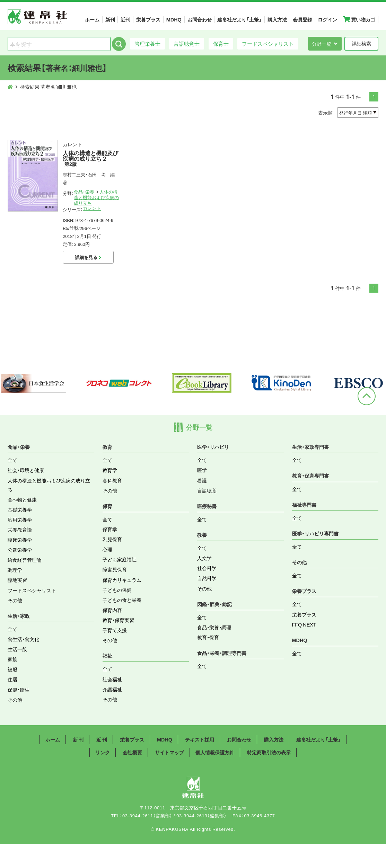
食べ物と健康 (22, 499)
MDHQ (174, 19)
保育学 (110, 529)
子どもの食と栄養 (122, 600)
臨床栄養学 (20, 539)
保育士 (221, 43)
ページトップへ (367, 396)
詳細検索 (361, 43)
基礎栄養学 (20, 509)
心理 (107, 549)
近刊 (125, 19)
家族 (12, 659)
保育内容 (112, 610)
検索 (119, 44)
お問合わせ (199, 19)
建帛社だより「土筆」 (239, 19)
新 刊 (78, 739)
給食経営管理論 (25, 559)
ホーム (92, 19)
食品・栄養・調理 (214, 627)
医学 (202, 470)
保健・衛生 (18, 689)
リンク (102, 752)
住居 (12, 679)
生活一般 (17, 649)
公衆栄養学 (20, 549)
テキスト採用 (199, 739)
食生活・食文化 (23, 639)
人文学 (204, 558)
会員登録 (302, 19)
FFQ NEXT (304, 624)
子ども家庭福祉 (120, 559)
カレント (92, 208)
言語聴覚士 (187, 43)
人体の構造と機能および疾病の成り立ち (96, 197)
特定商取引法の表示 (269, 752)
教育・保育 (208, 637)
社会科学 (207, 568)
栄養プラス (148, 19)
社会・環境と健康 (26, 470)
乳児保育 (112, 539)
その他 (15, 600)
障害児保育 (115, 569)
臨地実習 (17, 580)
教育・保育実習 (118, 620)
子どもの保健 (117, 590)
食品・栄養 (84, 191)
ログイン (327, 19)
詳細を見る (88, 257)
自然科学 (207, 578)
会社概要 (132, 752)
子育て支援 (115, 630)
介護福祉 (112, 689)
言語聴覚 (207, 490)
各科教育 (112, 480)
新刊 (110, 19)
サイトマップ (169, 752)
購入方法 (277, 19)
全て (12, 460)
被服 (12, 669)
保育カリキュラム (122, 580)
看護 (202, 480)
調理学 (15, 570)
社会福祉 (112, 679)
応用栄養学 (20, 519)
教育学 (110, 470)
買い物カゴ (359, 19)
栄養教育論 (20, 529)
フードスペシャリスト (268, 43)
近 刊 (101, 739)
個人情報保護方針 (214, 752)
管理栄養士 (147, 43)
